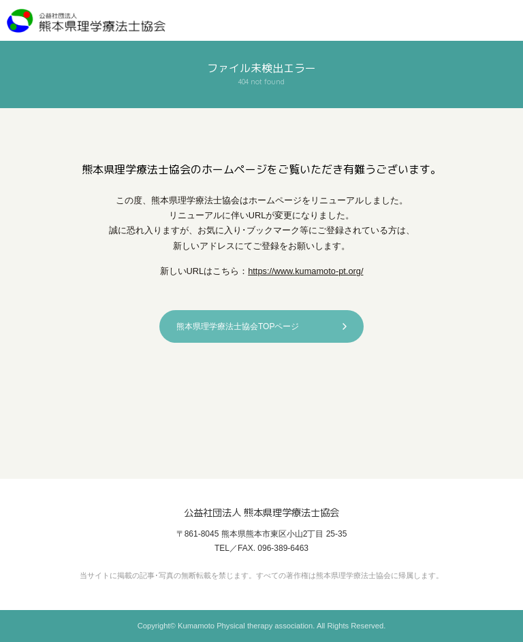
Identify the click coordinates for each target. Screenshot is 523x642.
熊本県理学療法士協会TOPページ (237, 326)
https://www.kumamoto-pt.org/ (305, 271)
